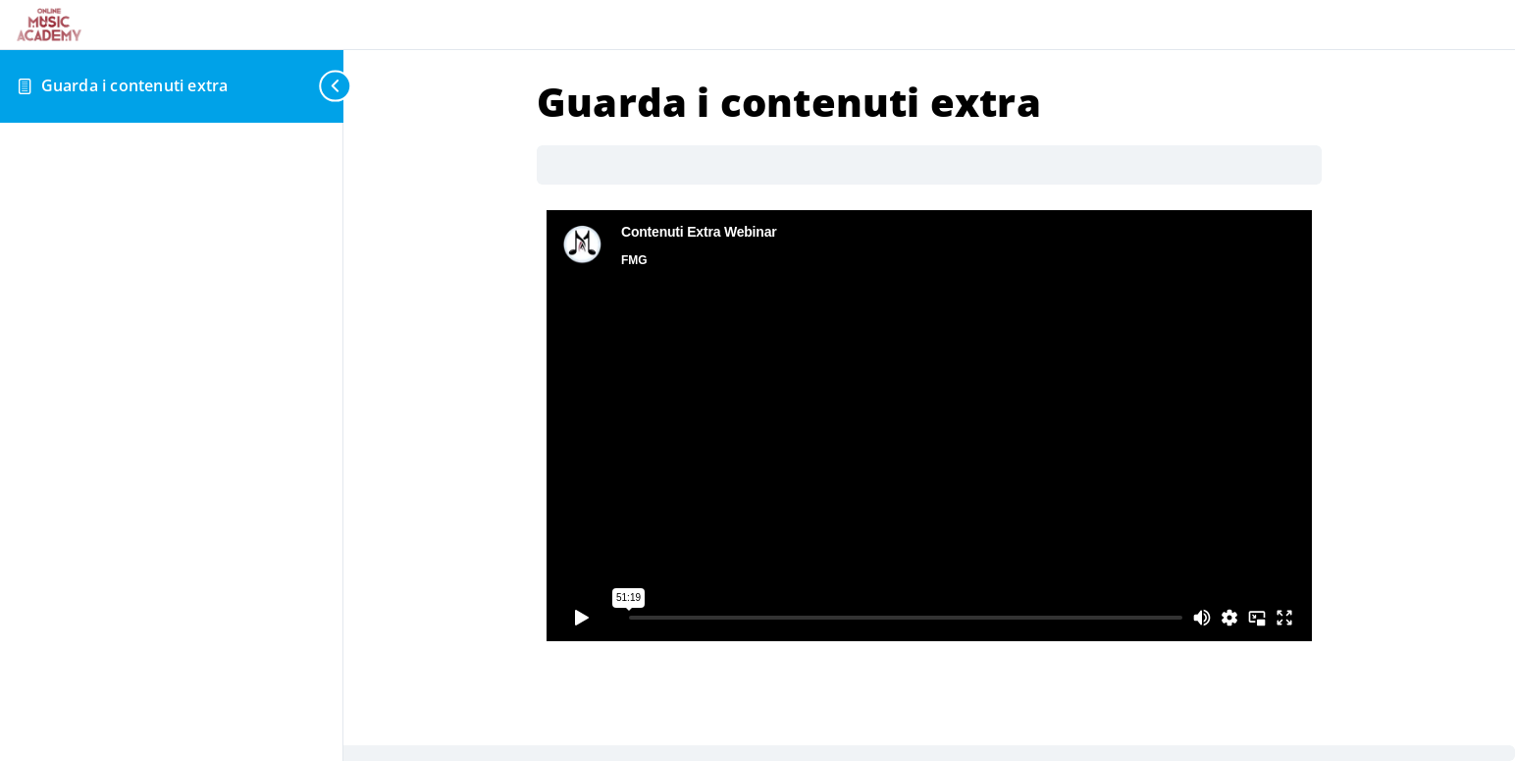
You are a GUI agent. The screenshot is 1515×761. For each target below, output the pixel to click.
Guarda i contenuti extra (135, 85)
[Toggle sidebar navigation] (327, 86)
